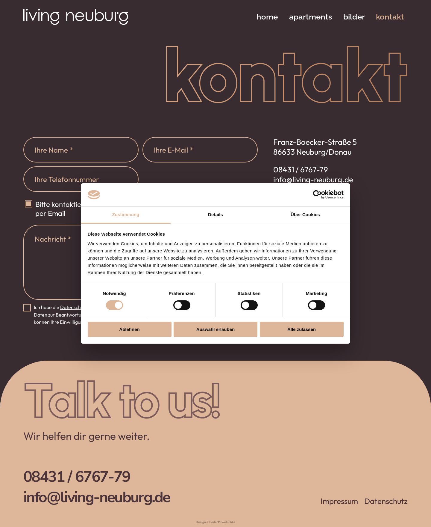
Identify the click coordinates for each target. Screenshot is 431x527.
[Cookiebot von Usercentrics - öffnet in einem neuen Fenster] (317, 194)
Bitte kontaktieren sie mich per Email (76, 209)
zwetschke (227, 522)
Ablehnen (129, 329)
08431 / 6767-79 (300, 169)
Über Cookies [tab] (305, 214)
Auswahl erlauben (215, 329)
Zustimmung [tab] (125, 214)
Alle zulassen (301, 329)
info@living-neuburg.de (313, 179)
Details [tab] (215, 214)
